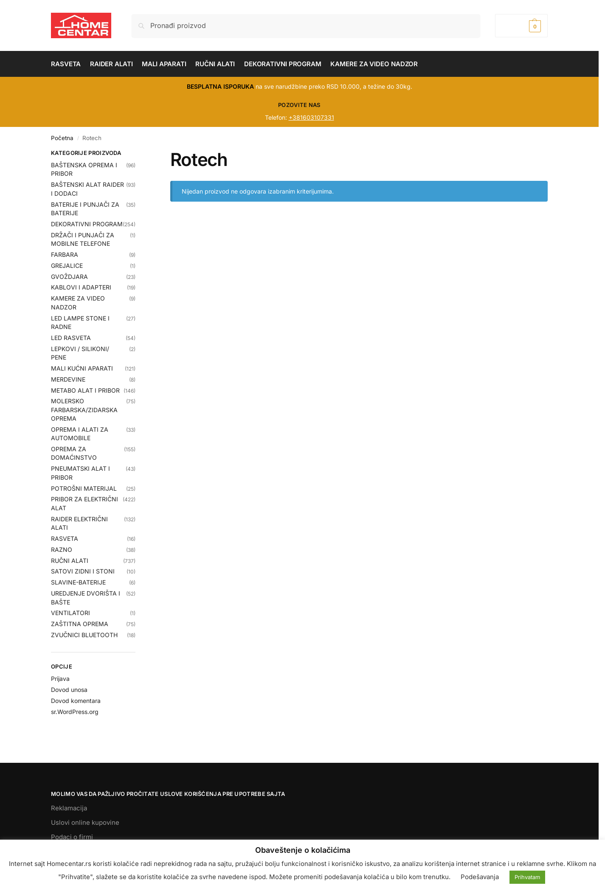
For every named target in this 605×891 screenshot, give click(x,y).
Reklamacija (69, 808)
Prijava (60, 678)
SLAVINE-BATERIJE (78, 582)
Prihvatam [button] (527, 877)
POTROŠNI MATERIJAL (84, 488)
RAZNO (61, 549)
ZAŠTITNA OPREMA (79, 623)
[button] (521, 25)
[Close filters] (138, 154)
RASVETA (64, 538)
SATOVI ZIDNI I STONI (83, 571)
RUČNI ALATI (69, 560)
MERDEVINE (68, 379)
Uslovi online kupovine (85, 822)
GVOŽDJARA (69, 276)
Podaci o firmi (72, 837)
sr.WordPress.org (74, 711)
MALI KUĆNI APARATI (82, 368)
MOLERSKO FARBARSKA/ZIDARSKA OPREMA (84, 409)
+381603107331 (311, 117)
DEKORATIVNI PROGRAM (87, 224)
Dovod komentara (76, 700)
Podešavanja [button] (480, 877)
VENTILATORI (70, 612)
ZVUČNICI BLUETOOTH (84, 634)
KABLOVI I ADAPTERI (81, 287)
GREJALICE (67, 265)
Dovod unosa (69, 689)
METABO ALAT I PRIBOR (85, 390)
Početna (62, 138)
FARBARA (64, 254)
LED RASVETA (71, 337)
